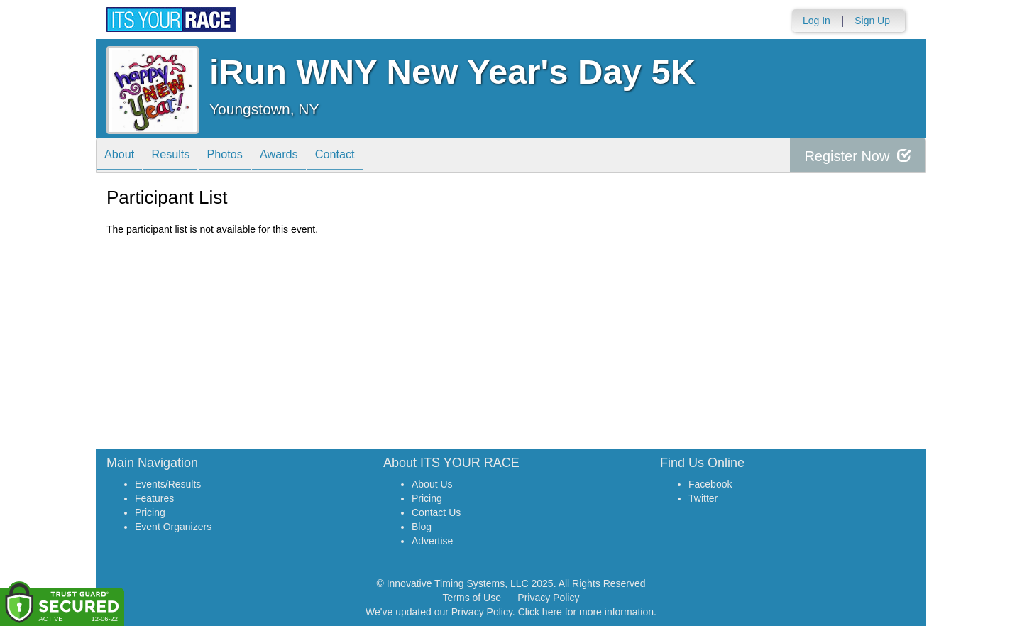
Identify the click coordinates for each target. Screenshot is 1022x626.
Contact (366, 156)
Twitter (703, 498)
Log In (816, 20)
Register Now (857, 156)
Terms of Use (472, 597)
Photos (242, 156)
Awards (303, 156)
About (122, 156)
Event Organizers (173, 526)
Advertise (432, 541)
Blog (422, 526)
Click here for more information (586, 611)
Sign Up (872, 20)
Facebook (710, 484)
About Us (432, 484)
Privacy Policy (548, 597)
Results (181, 156)
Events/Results (168, 484)
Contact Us (436, 512)
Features (154, 498)
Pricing (150, 512)
